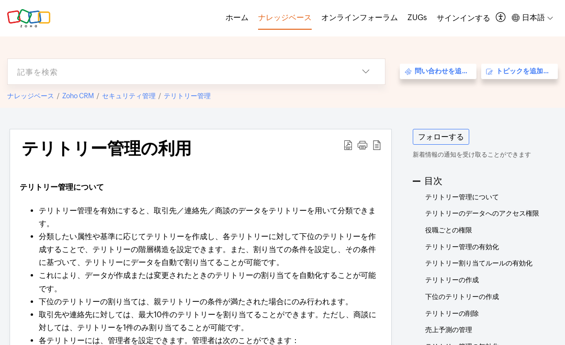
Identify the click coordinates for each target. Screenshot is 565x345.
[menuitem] (463, 18)
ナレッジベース (30, 96)
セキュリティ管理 (129, 96)
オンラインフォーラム (359, 17)
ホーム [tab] (237, 17)
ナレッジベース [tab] (285, 17)
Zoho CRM (78, 96)
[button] (501, 18)
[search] (177, 71)
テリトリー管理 (187, 96)
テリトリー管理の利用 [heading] (107, 148)
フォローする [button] (441, 136)
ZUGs (417, 17)
